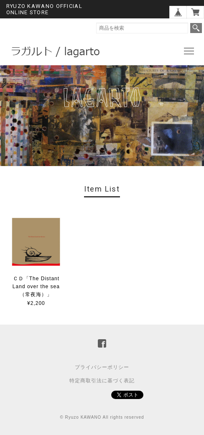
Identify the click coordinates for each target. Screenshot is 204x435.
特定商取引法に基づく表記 (102, 381)
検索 (196, 28)
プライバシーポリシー (102, 367)
